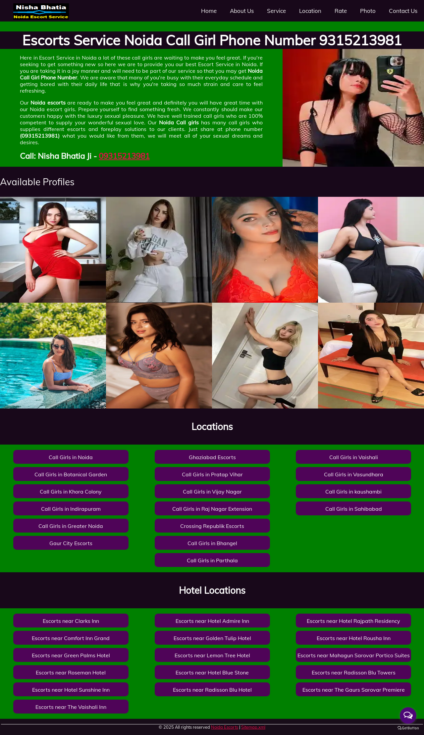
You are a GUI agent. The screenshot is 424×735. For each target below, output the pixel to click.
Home (209, 10)
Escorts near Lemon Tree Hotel (212, 655)
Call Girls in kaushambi (353, 491)
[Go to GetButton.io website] (408, 728)
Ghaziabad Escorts (212, 457)
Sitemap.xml (253, 727)
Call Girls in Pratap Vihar (212, 474)
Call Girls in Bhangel (212, 543)
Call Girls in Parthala (212, 560)
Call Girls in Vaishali (353, 457)
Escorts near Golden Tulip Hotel (212, 638)
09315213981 (124, 156)
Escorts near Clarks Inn (71, 621)
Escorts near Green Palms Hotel (71, 655)
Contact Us (403, 10)
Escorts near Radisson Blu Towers (354, 672)
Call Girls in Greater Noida (70, 526)
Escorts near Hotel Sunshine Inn (71, 689)
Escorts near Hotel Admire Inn (212, 621)
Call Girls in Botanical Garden (70, 474)
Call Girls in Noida (71, 457)
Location (310, 10)
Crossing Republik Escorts (212, 526)
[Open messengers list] (408, 715)
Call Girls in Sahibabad (353, 508)
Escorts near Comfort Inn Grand (71, 638)
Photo (368, 10)
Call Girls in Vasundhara (353, 474)
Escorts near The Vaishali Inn (70, 707)
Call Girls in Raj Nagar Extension (212, 508)
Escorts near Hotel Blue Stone (212, 672)
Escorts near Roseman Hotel (71, 672)
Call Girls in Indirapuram (71, 508)
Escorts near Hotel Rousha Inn (354, 638)
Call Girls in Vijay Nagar (212, 491)
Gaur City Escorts (70, 543)
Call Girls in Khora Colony (71, 491)
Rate (341, 10)
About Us (242, 10)
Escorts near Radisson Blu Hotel (212, 689)
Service (276, 10)
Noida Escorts (224, 727)
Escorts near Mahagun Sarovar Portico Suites (353, 655)
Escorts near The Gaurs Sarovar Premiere (353, 689)
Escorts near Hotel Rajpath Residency (353, 621)
